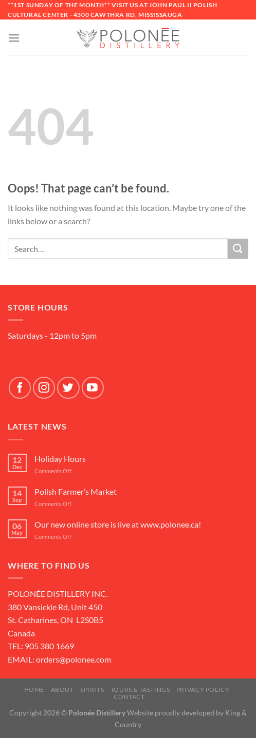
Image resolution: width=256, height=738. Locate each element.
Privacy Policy (203, 689)
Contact (129, 697)
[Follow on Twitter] (68, 388)
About (62, 689)
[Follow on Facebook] (20, 388)
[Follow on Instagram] (44, 388)
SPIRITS (92, 689)
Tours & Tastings (140, 689)
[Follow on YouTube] (93, 388)
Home (34, 689)
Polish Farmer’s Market (75, 491)
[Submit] (238, 249)
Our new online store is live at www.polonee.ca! (117, 524)
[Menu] (14, 37)
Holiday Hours (60, 458)
